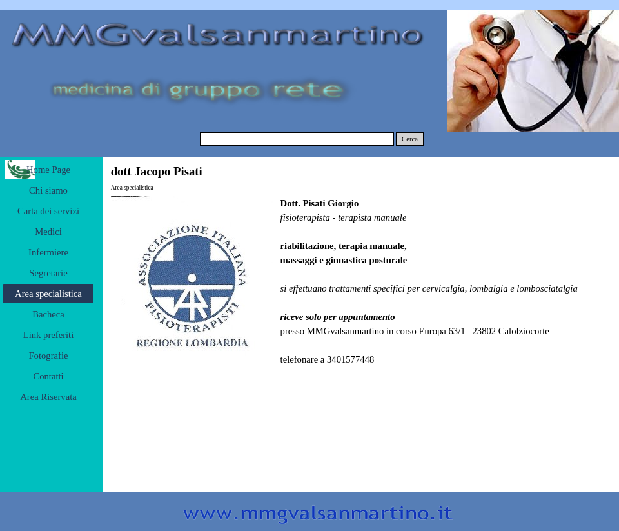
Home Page (48, 170)
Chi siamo (48, 190)
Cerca (410, 139)
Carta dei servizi (48, 211)
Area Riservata (48, 397)
